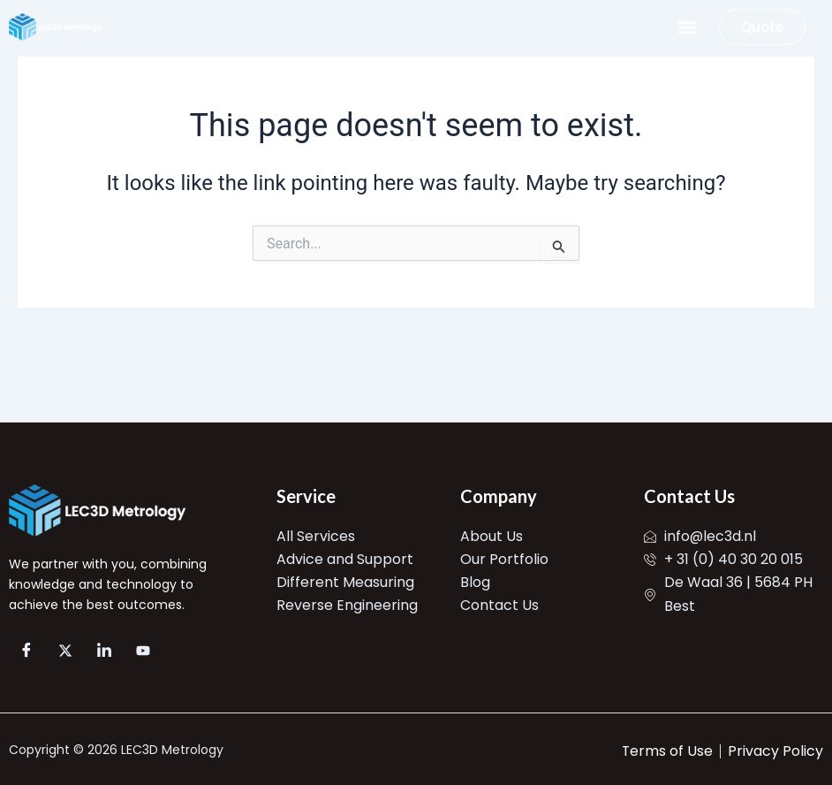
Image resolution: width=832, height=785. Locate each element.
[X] (65, 650)
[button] (686, 27)
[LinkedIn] (104, 650)
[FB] (26, 650)
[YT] (143, 650)
